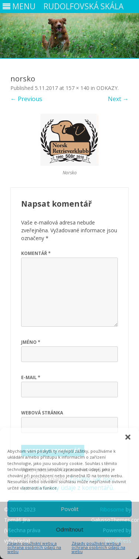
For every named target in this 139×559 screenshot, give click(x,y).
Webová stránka (42, 413)
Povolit (70, 509)
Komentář (36, 253)
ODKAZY (107, 87)
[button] (128, 437)
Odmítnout (69, 529)
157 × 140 (77, 87)
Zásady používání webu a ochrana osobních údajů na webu (34, 547)
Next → (118, 99)
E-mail (30, 377)
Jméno (30, 342)
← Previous (26, 99)
